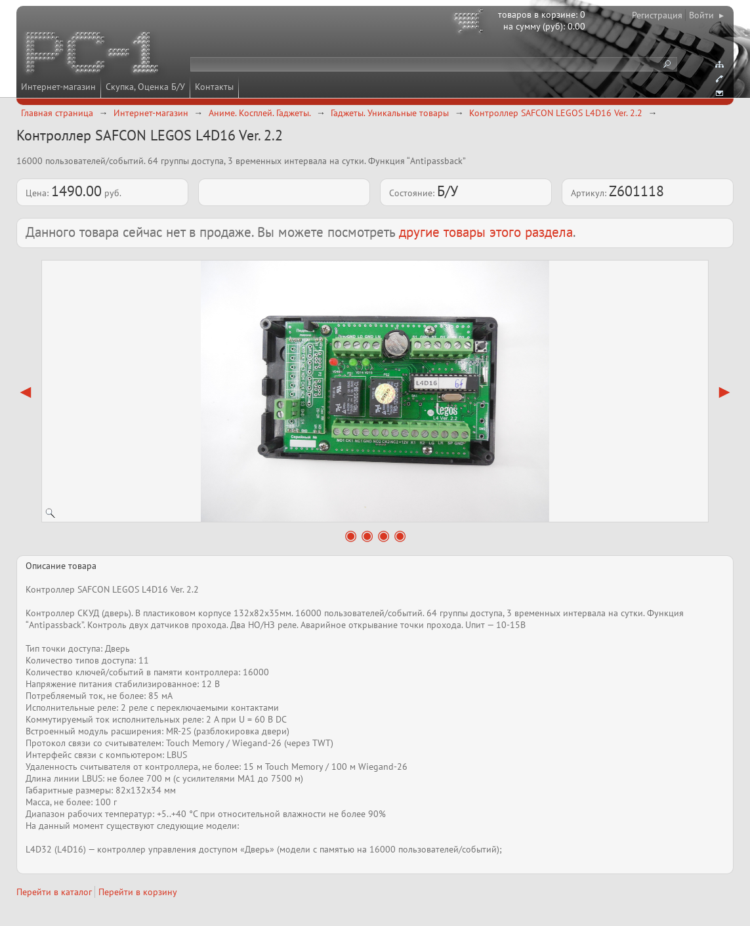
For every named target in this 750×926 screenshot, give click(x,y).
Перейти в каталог (54, 892)
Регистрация (657, 15)
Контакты (214, 87)
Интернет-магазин (58, 87)
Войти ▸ (706, 15)
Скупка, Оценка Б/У (145, 87)
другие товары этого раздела (486, 232)
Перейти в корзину (137, 892)
